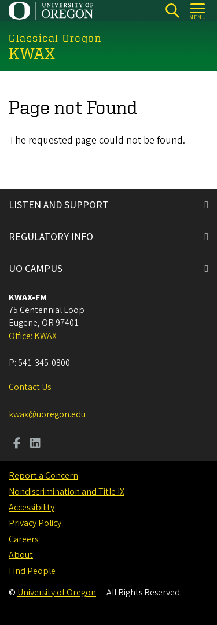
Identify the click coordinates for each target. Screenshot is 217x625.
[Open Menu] (198, 11)
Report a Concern (43, 475)
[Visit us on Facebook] (17, 444)
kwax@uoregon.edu (47, 414)
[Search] (172, 10)
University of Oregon (56, 592)
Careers (23, 539)
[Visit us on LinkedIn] (35, 444)
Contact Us (30, 387)
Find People (32, 571)
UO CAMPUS (35, 269)
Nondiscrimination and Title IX (66, 492)
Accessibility (31, 507)
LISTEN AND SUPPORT (59, 205)
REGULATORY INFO (51, 237)
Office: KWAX (33, 336)
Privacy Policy (35, 523)
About (21, 555)
